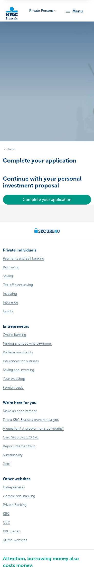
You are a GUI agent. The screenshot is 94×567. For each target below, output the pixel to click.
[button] (74, 11)
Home (11, 149)
